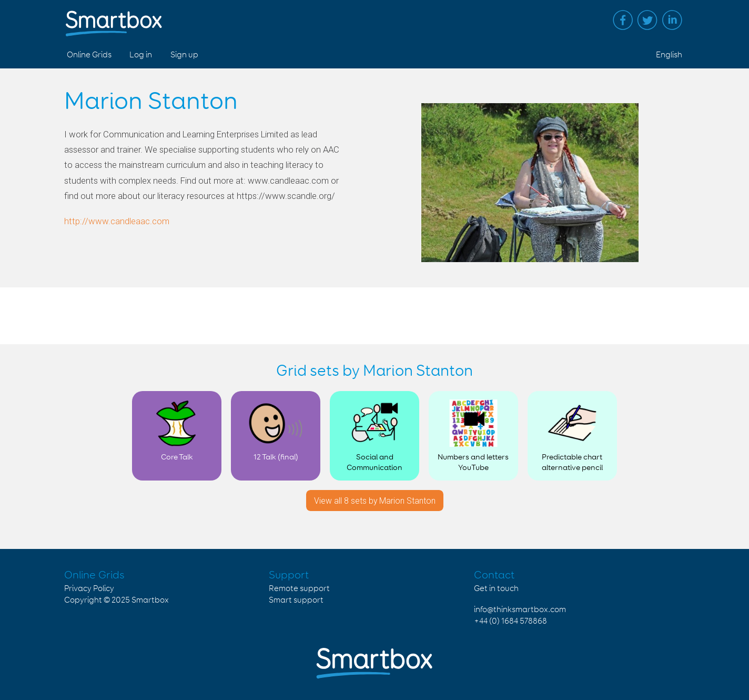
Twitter (647, 20)
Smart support (296, 600)
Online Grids (89, 55)
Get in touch (496, 589)
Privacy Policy (89, 589)
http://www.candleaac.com (116, 221)
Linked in (672, 20)
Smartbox (150, 600)
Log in (140, 55)
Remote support (299, 589)
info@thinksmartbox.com (520, 610)
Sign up (184, 55)
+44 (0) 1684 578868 (510, 621)
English (669, 55)
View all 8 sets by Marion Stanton (375, 501)
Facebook (622, 20)
